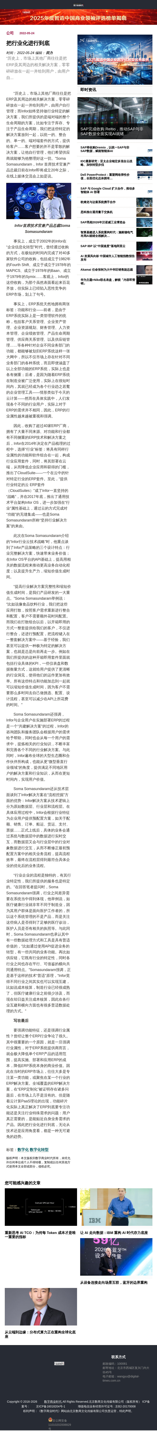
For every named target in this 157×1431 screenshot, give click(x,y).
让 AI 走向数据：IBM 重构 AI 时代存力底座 (114, 1233)
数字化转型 (39, 1150)
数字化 (23, 1150)
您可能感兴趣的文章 (22, 1183)
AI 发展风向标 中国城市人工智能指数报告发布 (108, 257)
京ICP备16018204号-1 (50, 1406)
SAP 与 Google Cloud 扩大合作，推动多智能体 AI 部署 (108, 190)
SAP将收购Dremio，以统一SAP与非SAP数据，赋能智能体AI (105, 149)
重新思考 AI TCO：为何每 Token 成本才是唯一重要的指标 (40, 1235)
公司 (10, 33)
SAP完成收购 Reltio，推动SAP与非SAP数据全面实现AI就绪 (112, 131)
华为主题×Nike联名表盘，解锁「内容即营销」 (108, 281)
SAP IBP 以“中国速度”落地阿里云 (103, 246)
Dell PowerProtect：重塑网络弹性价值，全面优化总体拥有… (105, 176)
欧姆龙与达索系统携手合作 (98, 202)
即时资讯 (88, 90)
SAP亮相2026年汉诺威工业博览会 (103, 222)
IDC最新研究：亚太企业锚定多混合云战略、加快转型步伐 (106, 163)
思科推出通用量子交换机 (97, 212)
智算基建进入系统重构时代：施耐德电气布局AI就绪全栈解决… (107, 234)
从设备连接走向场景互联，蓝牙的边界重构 (113, 1283)
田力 (49, 53)
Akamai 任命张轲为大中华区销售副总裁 (107, 269)
